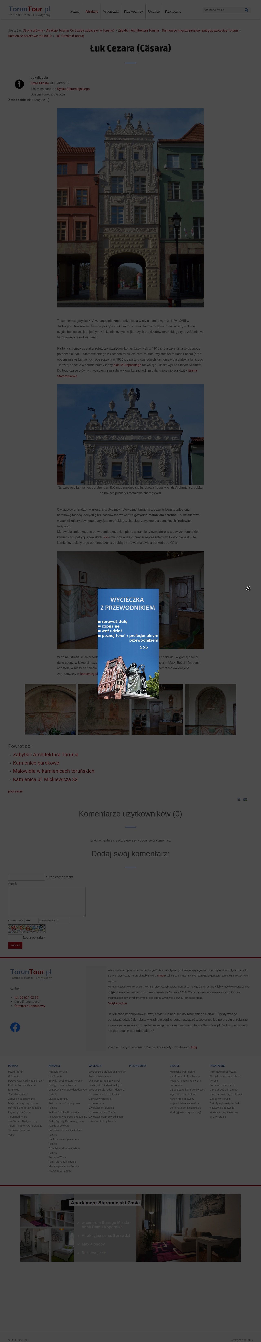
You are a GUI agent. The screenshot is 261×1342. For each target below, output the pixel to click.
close (240, 605)
